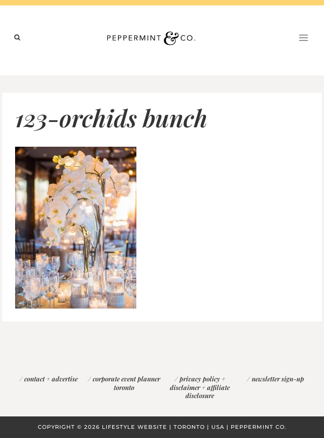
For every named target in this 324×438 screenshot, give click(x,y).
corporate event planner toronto (126, 383)
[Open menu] (303, 37)
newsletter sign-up (278, 378)
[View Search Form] (17, 37)
